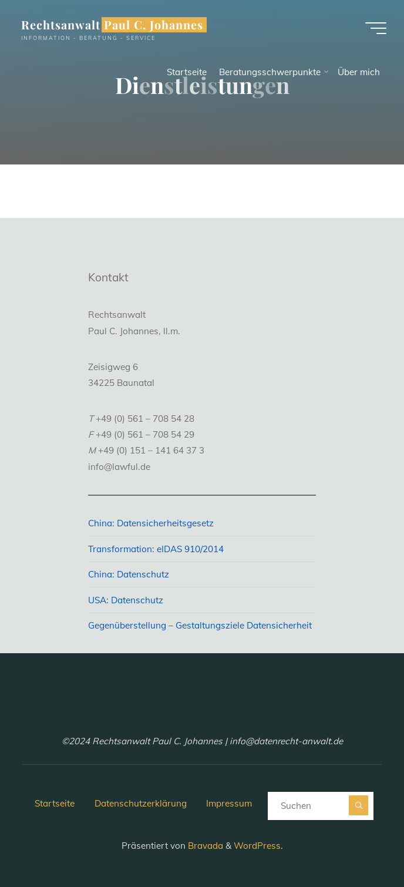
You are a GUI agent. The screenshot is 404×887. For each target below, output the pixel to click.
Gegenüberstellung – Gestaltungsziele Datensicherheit (200, 625)
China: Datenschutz (128, 574)
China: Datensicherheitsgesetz (151, 523)
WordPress (257, 845)
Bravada (204, 845)
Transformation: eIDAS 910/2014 (156, 549)
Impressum (229, 803)
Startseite (55, 803)
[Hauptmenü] (375, 28)
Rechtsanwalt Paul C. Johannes (112, 24)
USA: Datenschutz (125, 600)
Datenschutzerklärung (141, 803)
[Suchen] (358, 805)
